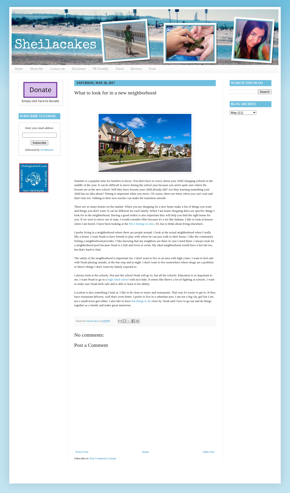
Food (152, 69)
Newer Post (81, 452)
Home (19, 69)
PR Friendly (100, 69)
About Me (36, 69)
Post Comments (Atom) (103, 458)
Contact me (57, 69)
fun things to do (141, 301)
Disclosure (79, 69)
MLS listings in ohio (141, 224)
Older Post (209, 452)
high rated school (118, 279)
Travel (120, 69)
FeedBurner (47, 149)
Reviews (136, 69)
